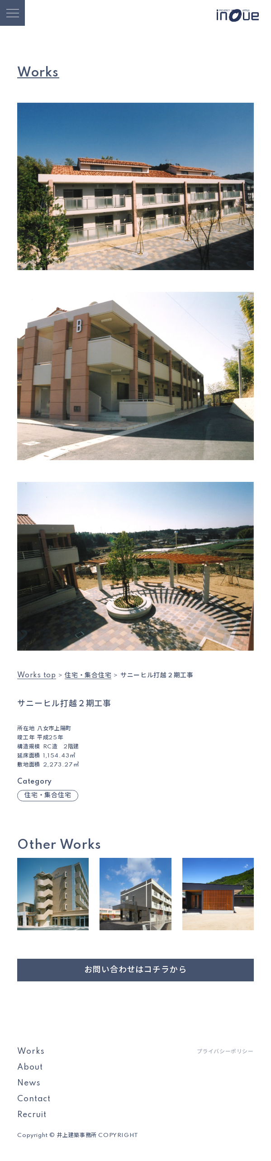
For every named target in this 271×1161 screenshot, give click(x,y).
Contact (34, 1099)
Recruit (32, 1115)
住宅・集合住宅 (47, 795)
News (28, 1083)
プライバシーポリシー (225, 1052)
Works (30, 1051)
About (30, 1067)
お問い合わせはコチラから (135, 970)
